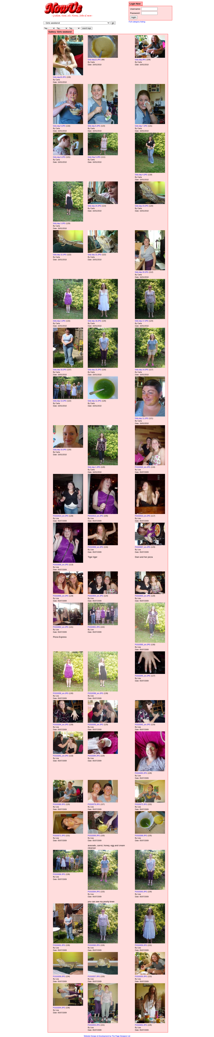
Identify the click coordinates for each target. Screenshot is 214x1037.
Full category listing (137, 22)
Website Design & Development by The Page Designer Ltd (107, 1036)
